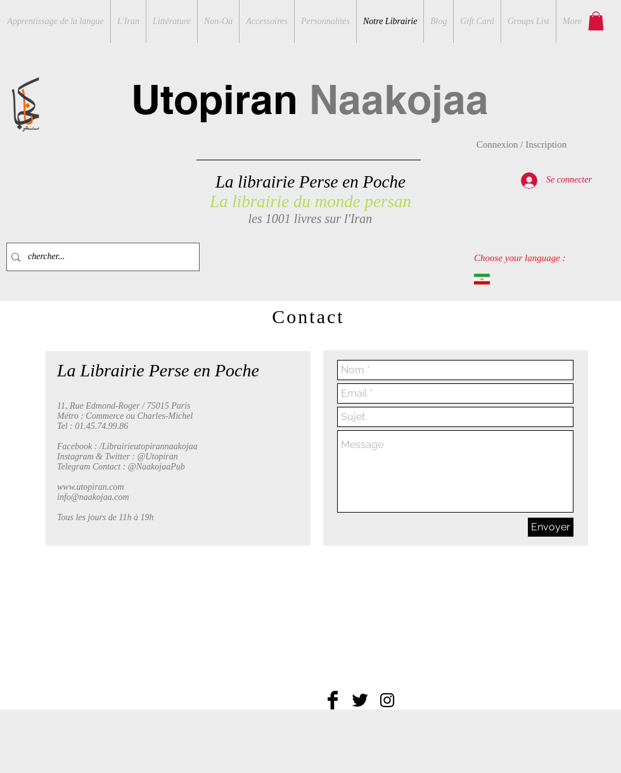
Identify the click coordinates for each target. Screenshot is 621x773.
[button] (596, 20)
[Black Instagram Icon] (387, 700)
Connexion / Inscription (522, 144)
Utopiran (310, 99)
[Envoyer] (550, 527)
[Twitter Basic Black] (359, 700)
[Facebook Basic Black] (332, 700)
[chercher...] (100, 257)
